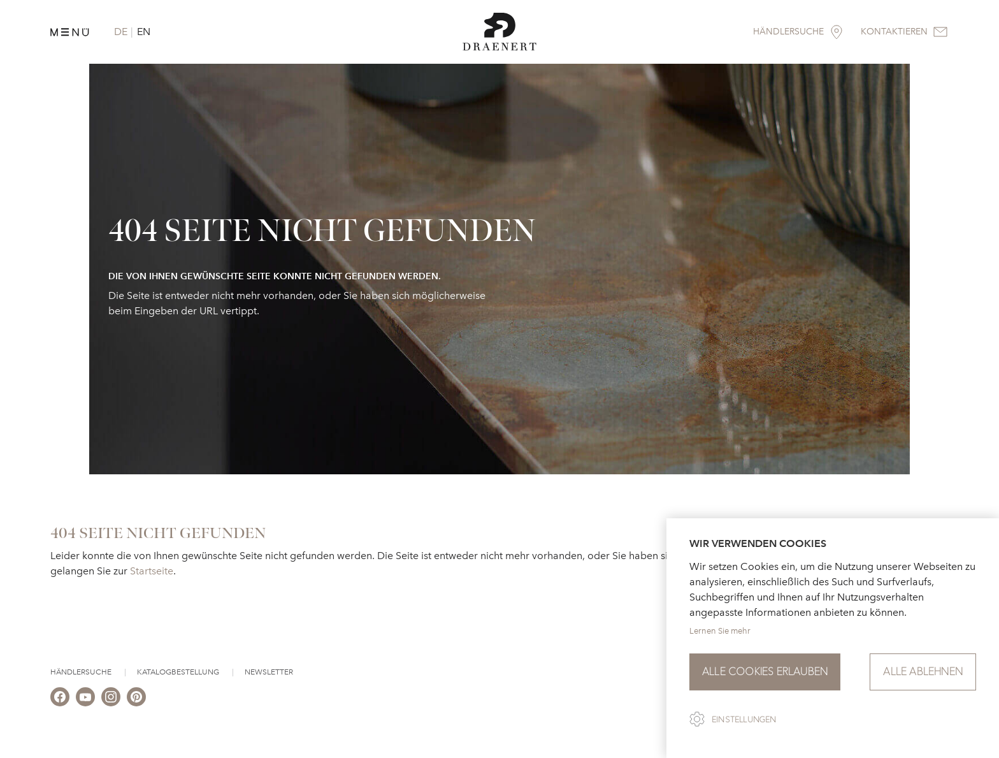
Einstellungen (744, 719)
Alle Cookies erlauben (765, 672)
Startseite (151, 571)
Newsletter (269, 671)
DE (120, 32)
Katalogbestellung (178, 671)
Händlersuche (80, 671)
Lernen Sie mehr (720, 631)
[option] (499, 269)
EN (143, 32)
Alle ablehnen (923, 672)
